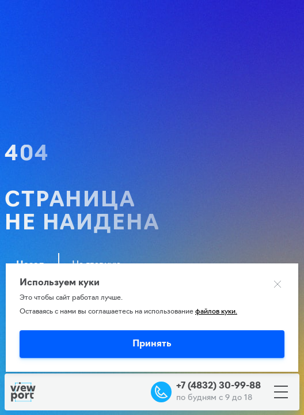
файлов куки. (216, 311)
